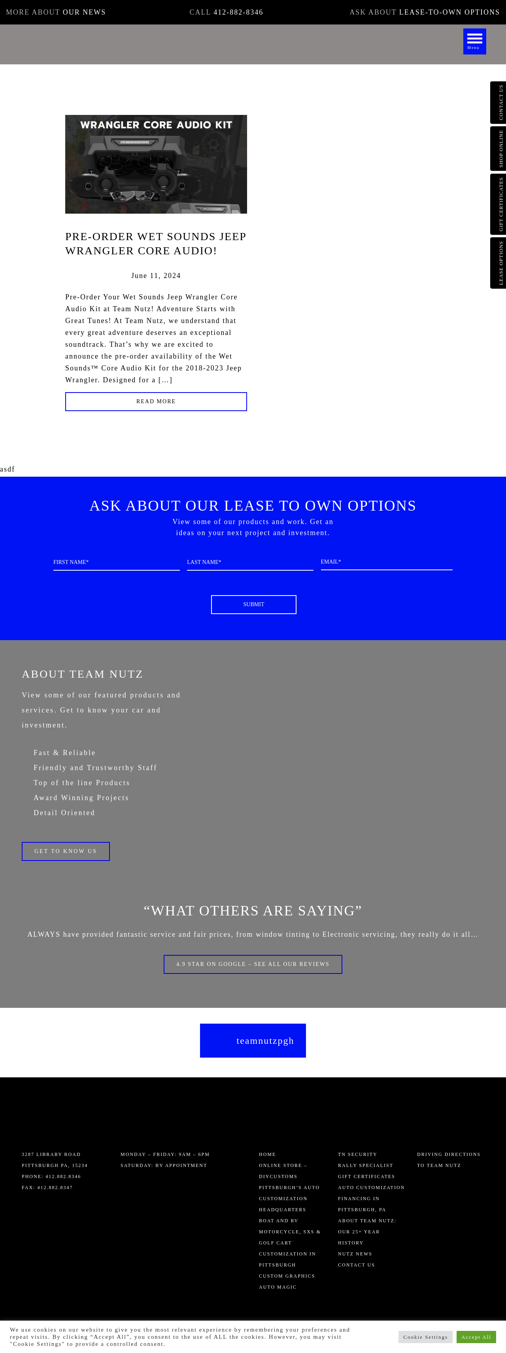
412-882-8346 (238, 12)
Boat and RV (278, 1220)
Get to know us (65, 851)
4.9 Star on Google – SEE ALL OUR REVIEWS (253, 964)
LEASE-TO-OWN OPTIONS (449, 12)
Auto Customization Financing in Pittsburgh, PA (371, 1198)
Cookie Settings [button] (425, 1337)
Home (267, 1154)
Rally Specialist (365, 1165)
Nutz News (355, 1254)
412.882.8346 (62, 1176)
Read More (156, 401)
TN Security (358, 1154)
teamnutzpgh (266, 1040)
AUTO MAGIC (278, 1287)
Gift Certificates (366, 1176)
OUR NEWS (84, 12)
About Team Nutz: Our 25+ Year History (367, 1232)
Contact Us (356, 1265)
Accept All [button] (476, 1337)
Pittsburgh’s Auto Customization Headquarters (289, 1198)
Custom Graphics (287, 1276)
